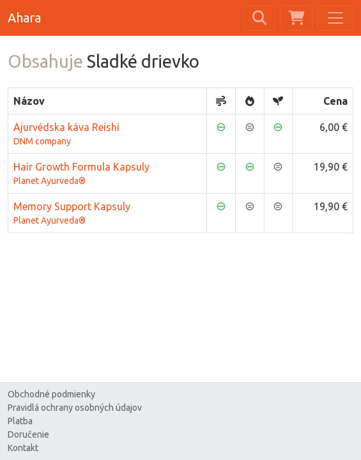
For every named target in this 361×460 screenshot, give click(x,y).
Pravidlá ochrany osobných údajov (75, 407)
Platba (20, 421)
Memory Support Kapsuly (107, 214)
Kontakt (23, 448)
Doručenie (28, 434)
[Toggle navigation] (335, 18)
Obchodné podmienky (51, 394)
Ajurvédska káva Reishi (107, 134)
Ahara (24, 17)
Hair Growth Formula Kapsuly (107, 174)
